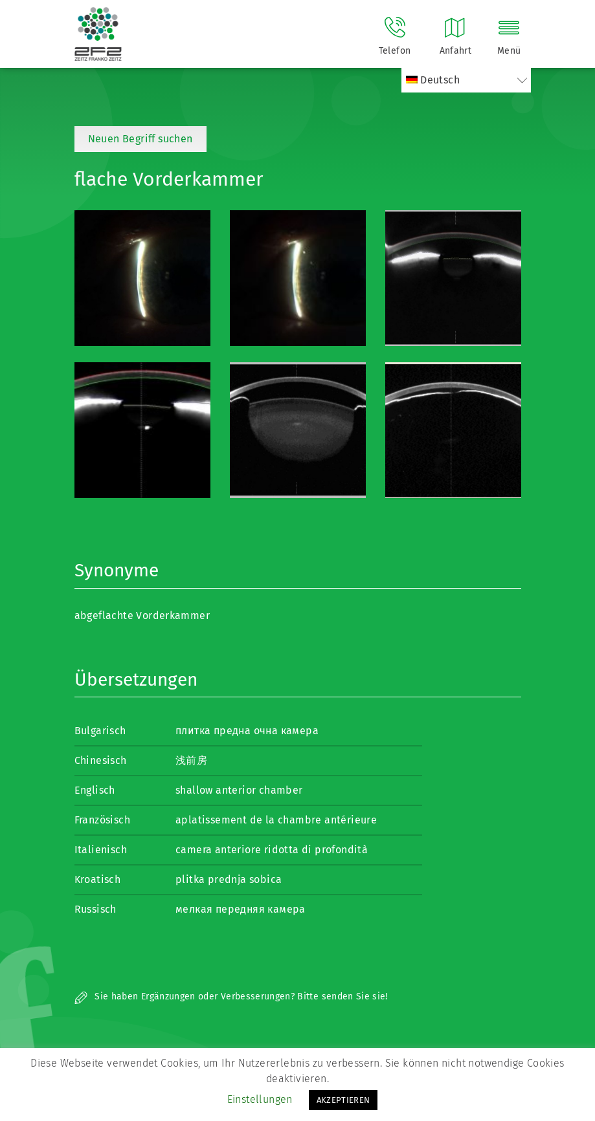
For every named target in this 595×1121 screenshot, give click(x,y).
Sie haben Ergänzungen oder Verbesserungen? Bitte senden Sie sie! (231, 996)
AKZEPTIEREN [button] (343, 1100)
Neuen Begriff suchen (140, 139)
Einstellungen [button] (260, 1099)
